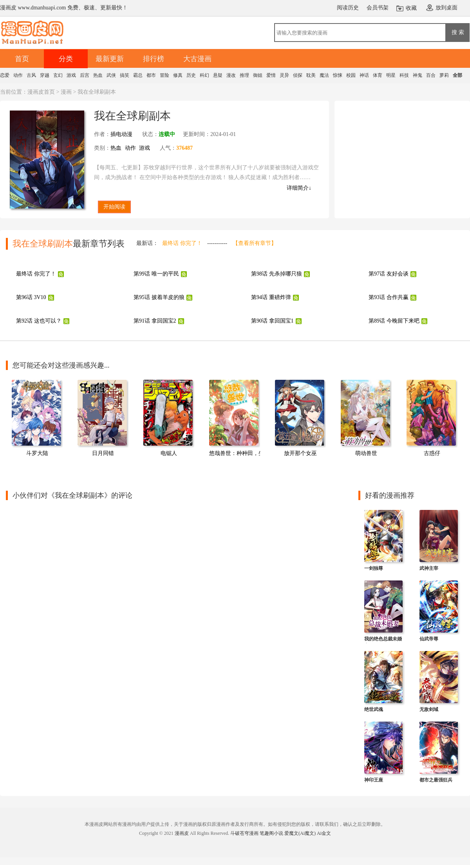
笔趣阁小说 (271, 833)
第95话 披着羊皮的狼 (159, 297)
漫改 (231, 75)
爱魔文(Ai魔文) (300, 833)
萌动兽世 (366, 453)
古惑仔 (432, 453)
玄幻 (58, 75)
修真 (178, 75)
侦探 (297, 75)
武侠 (111, 75)
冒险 (164, 75)
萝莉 (444, 75)
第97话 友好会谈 (389, 274)
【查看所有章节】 (255, 243)
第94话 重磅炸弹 (271, 297)
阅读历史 (348, 8)
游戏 (71, 75)
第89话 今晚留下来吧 (394, 321)
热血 (98, 75)
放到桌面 (446, 8)
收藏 (411, 8)
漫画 (66, 92)
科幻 (204, 75)
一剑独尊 (373, 568)
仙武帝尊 (428, 639)
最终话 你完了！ (182, 243)
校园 (351, 75)
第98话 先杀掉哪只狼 (276, 274)
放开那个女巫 (300, 453)
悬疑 (217, 75)
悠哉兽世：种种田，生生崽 (242, 453)
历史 (191, 75)
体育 (377, 75)
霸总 (138, 75)
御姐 (257, 75)
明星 (391, 75)
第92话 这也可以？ (38, 321)
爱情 (271, 75)
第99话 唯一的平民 (156, 274)
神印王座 (373, 780)
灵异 (284, 75)
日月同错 (103, 453)
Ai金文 (324, 833)
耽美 (311, 75)
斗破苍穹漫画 (244, 833)
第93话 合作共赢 (389, 297)
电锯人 (169, 453)
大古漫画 (197, 59)
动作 (18, 75)
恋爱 (4, 75)
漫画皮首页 (41, 92)
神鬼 (417, 75)
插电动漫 (121, 134)
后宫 (84, 75)
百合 (431, 75)
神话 (364, 75)
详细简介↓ (299, 188)
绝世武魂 (373, 709)
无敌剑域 (428, 709)
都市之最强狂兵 (435, 780)
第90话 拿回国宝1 (272, 321)
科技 (404, 75)
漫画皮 (182, 833)
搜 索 (458, 32)
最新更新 (110, 59)
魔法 (324, 75)
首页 (22, 59)
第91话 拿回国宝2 (155, 321)
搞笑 (124, 75)
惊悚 (337, 75)
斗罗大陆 (37, 453)
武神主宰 (428, 568)
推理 (244, 75)
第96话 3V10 (31, 297)
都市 (151, 75)
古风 (31, 75)
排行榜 (153, 59)
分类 (66, 59)
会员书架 (378, 8)
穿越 (44, 75)
